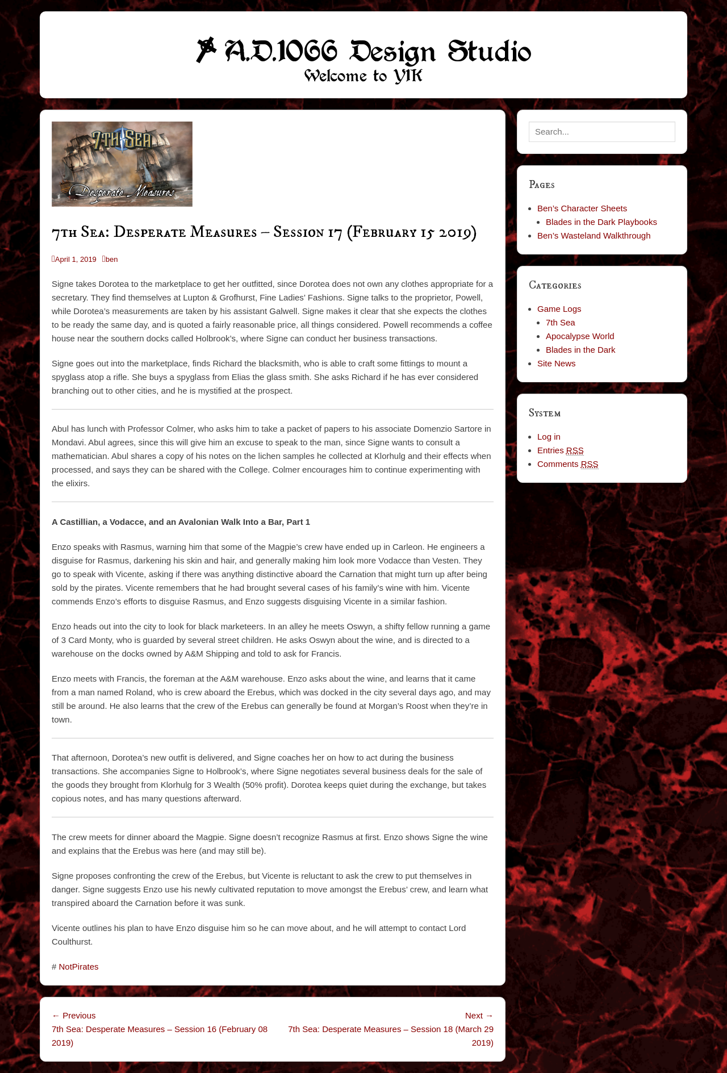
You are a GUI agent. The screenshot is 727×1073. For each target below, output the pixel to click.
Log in (549, 436)
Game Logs (559, 309)
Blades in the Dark (581, 349)
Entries (560, 450)
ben (112, 259)
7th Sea (560, 322)
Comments (568, 464)
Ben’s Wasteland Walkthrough (594, 235)
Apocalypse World (580, 336)
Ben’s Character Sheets (582, 208)
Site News (556, 363)
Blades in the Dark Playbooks (601, 222)
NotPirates (79, 966)
